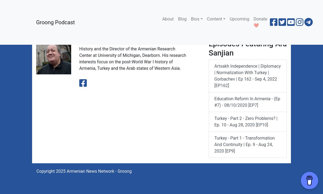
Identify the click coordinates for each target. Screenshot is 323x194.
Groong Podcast (55, 22)
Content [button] (214, 19)
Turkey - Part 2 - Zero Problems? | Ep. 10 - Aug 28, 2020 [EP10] (245, 121)
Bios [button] (195, 19)
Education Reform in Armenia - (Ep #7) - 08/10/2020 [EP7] (247, 102)
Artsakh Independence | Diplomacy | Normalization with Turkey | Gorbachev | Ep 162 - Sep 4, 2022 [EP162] (247, 76)
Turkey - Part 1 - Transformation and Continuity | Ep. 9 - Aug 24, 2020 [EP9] (244, 145)
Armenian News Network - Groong (99, 171)
